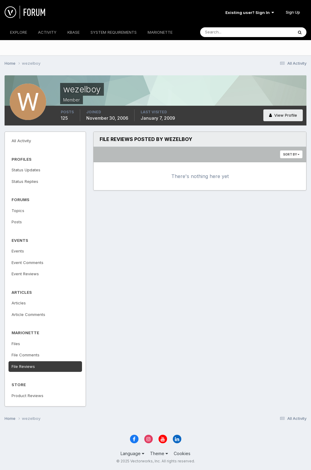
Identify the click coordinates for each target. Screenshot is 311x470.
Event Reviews (25, 273)
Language (132, 453)
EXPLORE (18, 32)
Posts (17, 221)
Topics (18, 210)
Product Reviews (27, 395)
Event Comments (27, 262)
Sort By (291, 154)
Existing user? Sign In (249, 12)
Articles (19, 302)
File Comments (25, 354)
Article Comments (28, 314)
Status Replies (25, 181)
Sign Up (293, 12)
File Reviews (23, 366)
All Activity (21, 140)
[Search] (227, 32)
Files (16, 343)
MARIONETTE (160, 32)
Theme (159, 453)
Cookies (182, 453)
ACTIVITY (47, 32)
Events (18, 251)
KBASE (73, 32)
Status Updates (26, 169)
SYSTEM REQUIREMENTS (114, 32)
